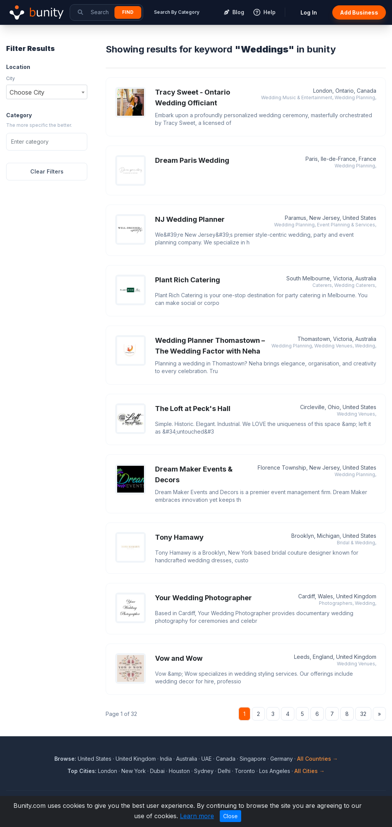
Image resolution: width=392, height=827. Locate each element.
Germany (281, 758)
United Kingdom (136, 758)
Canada (225, 758)
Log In (309, 12)
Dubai (157, 771)
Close (230, 816)
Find (128, 12)
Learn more (197, 816)
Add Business (359, 12)
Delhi (224, 771)
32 (363, 714)
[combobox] (46, 92)
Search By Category (176, 12)
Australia (186, 758)
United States (94, 758)
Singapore (253, 758)
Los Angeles (274, 771)
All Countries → (317, 758)
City (10, 78)
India (166, 758)
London (107, 771)
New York (133, 771)
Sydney (204, 771)
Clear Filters (47, 171)
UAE (206, 758)
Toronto (245, 771)
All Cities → (309, 771)
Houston (179, 771)
